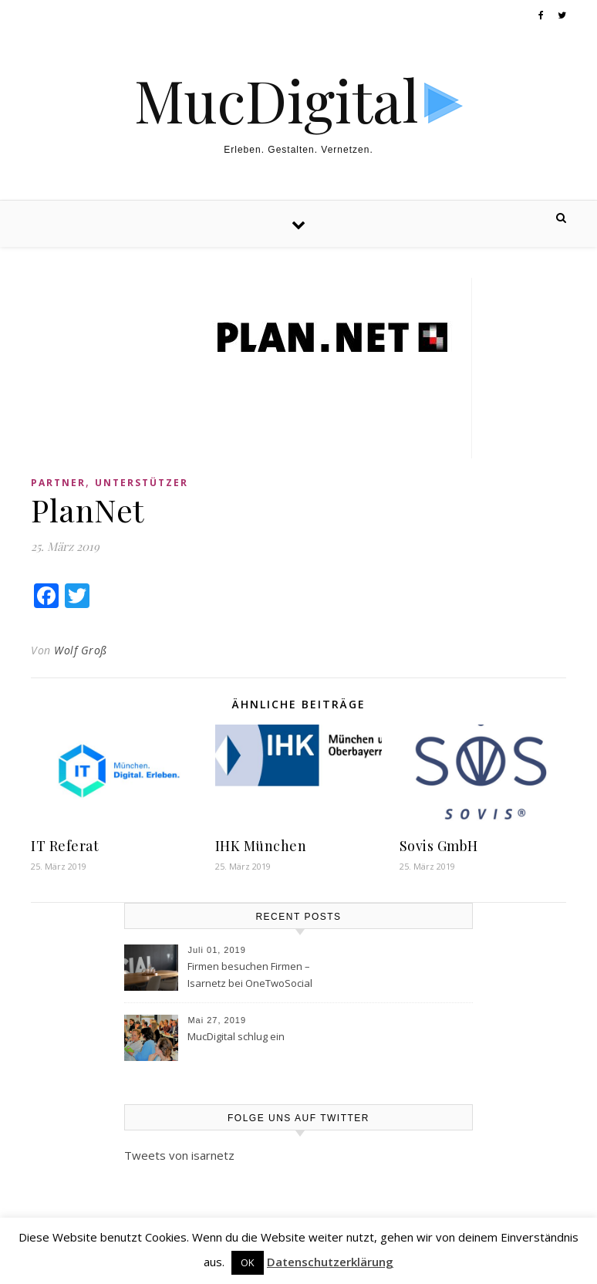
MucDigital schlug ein (236, 1036)
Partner (58, 482)
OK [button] (248, 1262)
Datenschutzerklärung (330, 1261)
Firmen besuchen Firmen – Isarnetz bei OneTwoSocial (249, 974)
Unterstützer (141, 482)
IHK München (261, 845)
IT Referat (65, 845)
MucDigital (276, 100)
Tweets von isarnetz (179, 1155)
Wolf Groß (80, 650)
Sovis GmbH (439, 845)
